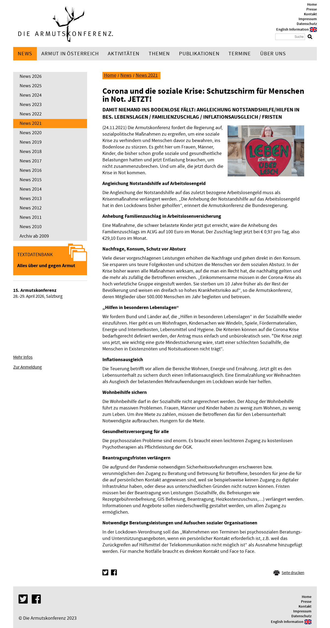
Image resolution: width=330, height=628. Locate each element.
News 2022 (31, 114)
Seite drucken (293, 572)
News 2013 (31, 198)
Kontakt (310, 14)
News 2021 (31, 123)
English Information (292, 29)
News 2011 (31, 217)
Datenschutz (307, 23)
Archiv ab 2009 (34, 236)
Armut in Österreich (70, 53)
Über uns (273, 53)
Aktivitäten (123, 53)
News (25, 53)
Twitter (105, 572)
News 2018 (31, 151)
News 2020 (31, 133)
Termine (239, 53)
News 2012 (31, 208)
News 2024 (31, 95)
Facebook (114, 572)
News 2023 (31, 104)
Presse (311, 9)
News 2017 (31, 161)
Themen (159, 53)
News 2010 (31, 227)
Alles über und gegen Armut (46, 265)
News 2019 (31, 142)
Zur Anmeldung (27, 367)
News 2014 (31, 189)
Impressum (308, 19)
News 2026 (31, 76)
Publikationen (199, 53)
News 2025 (31, 86)
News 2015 (31, 180)
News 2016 (31, 170)
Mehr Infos (23, 357)
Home (312, 4)
